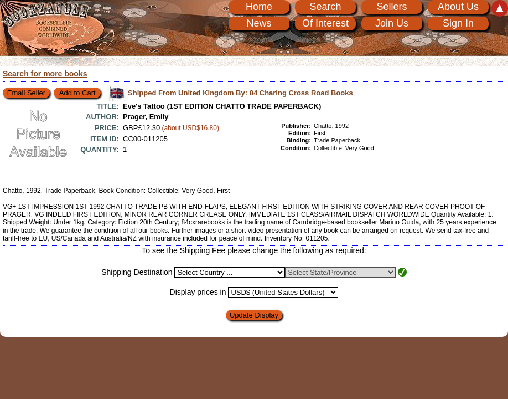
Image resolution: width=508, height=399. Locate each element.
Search (325, 6)
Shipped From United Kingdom (240, 93)
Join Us (391, 23)
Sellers (391, 6)
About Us (458, 6)
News (258, 23)
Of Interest (325, 23)
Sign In (458, 23)
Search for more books (45, 73)
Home (259, 6)
